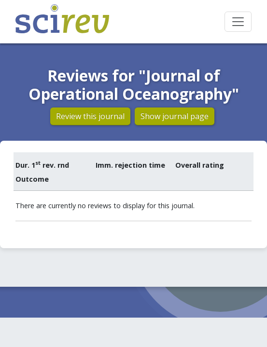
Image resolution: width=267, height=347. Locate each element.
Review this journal (90, 116)
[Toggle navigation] (238, 22)
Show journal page (175, 116)
